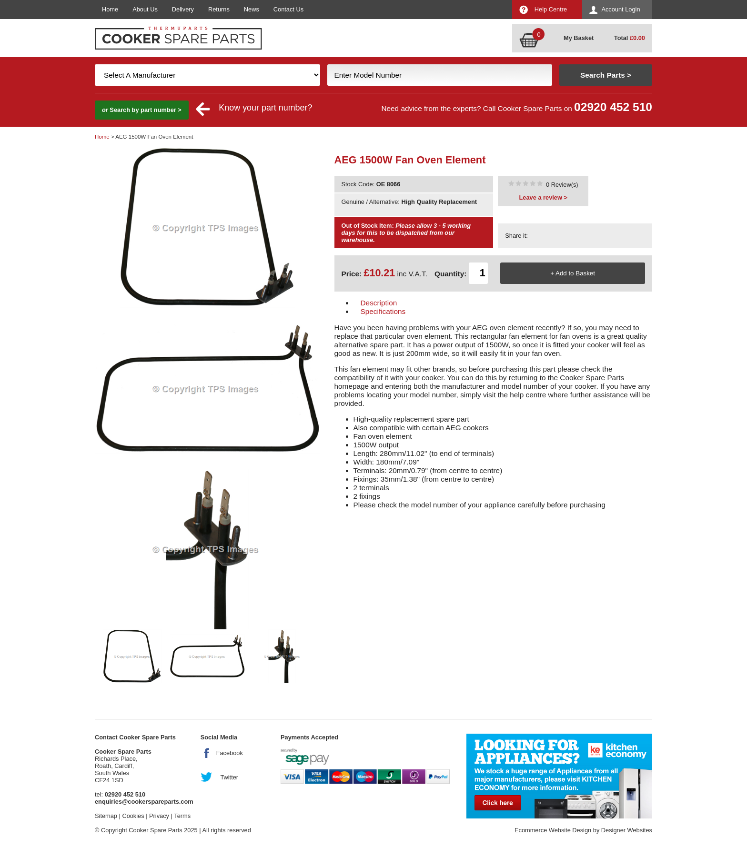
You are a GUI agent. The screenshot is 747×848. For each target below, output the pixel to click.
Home (110, 9)
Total (629, 37)
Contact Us (288, 9)
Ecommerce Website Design (553, 830)
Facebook (229, 753)
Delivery (183, 9)
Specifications (383, 311)
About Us (145, 9)
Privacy (159, 815)
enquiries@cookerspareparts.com (144, 801)
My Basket (579, 37)
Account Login (620, 9)
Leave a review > (543, 197)
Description (379, 303)
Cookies (133, 815)
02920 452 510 (613, 107)
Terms (182, 815)
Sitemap (106, 815)
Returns (219, 9)
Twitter (229, 777)
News (251, 9)
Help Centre (551, 9)
